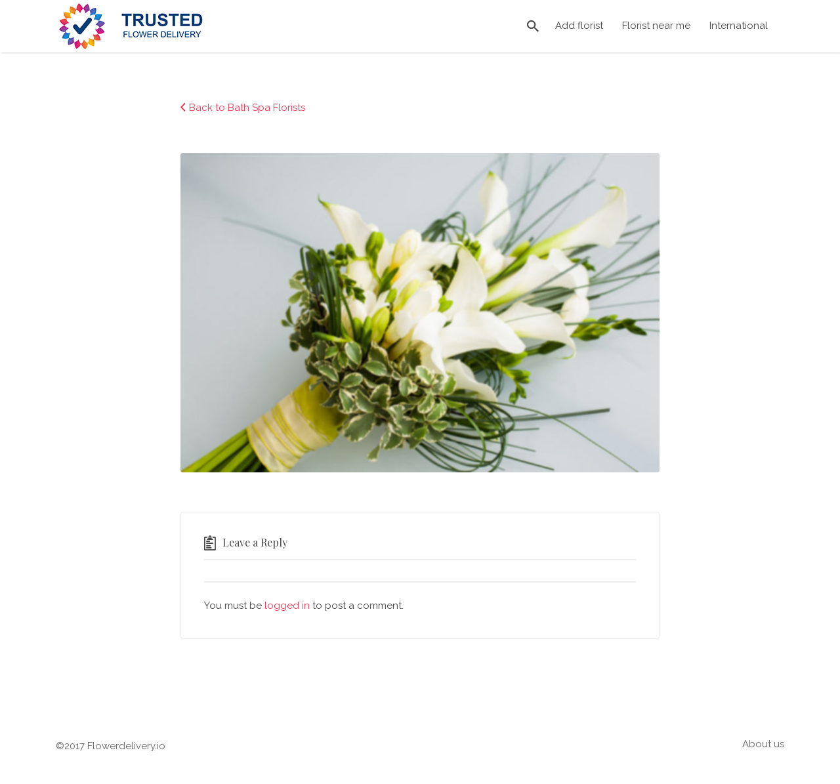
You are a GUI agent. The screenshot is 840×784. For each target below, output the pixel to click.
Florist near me (656, 25)
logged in (287, 605)
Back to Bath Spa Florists (247, 107)
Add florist (579, 25)
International (738, 25)
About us (763, 744)
